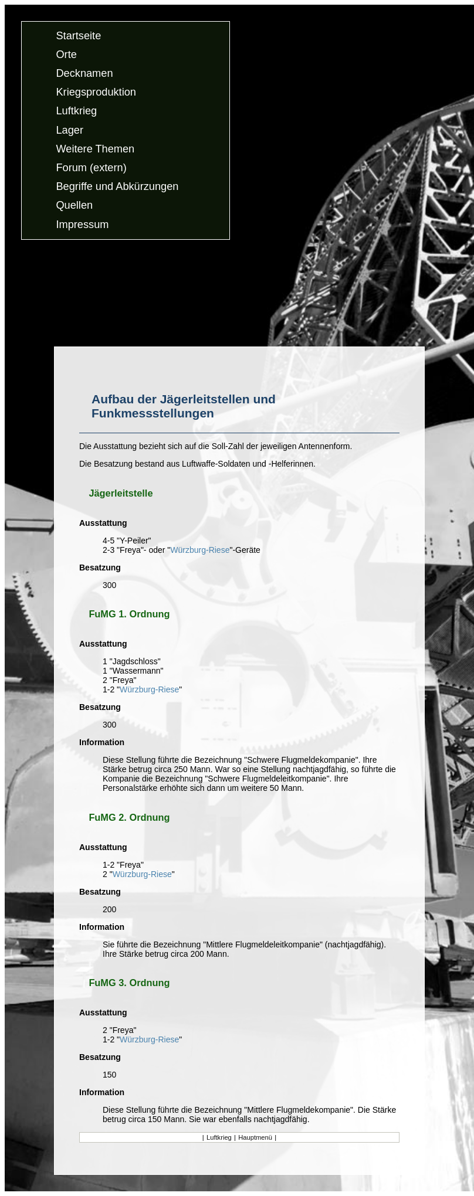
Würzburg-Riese (199, 550)
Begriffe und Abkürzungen (117, 187)
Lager (69, 130)
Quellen (74, 206)
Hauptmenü (255, 1137)
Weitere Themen (95, 149)
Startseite (78, 36)
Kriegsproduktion (96, 92)
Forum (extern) (91, 168)
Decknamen (84, 73)
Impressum (82, 224)
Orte (66, 54)
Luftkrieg (76, 111)
